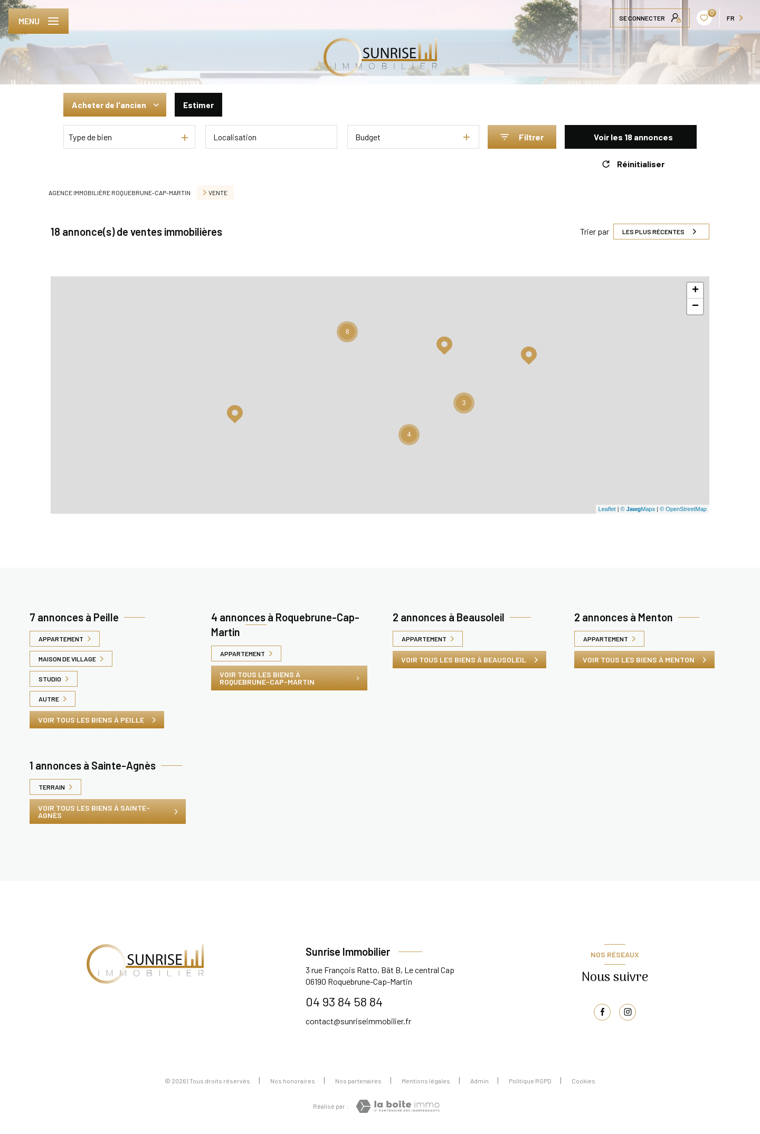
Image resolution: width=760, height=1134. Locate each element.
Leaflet (607, 509)
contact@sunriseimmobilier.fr (358, 1021)
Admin (479, 1080)
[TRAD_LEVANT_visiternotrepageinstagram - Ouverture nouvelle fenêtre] (627, 1012)
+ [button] (695, 291)
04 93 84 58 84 (344, 1001)
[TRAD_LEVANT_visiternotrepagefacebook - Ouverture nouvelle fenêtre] (602, 1012)
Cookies (583, 1080)
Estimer (200, 105)
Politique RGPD (530, 1080)
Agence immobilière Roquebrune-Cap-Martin (120, 192)
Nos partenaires (358, 1080)
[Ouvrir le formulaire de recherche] (522, 137)
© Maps (638, 509)
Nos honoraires (292, 1080)
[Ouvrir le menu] (38, 21)
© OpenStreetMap (683, 509)
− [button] (695, 306)
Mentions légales (426, 1080)
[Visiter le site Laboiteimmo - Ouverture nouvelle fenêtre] (397, 1106)
